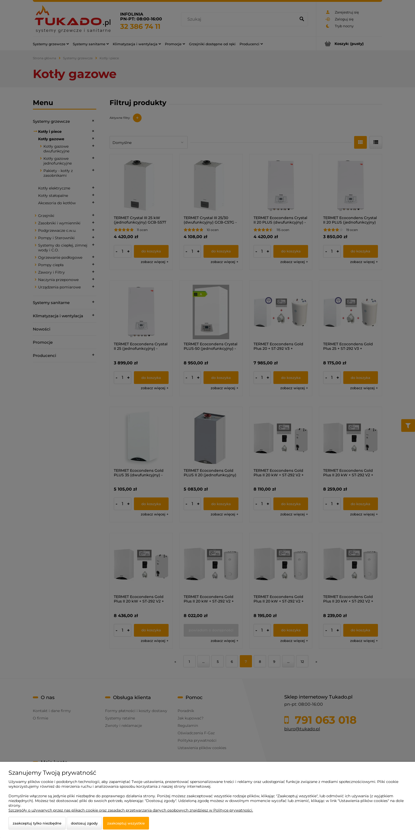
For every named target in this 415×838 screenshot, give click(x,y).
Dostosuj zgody (84, 823)
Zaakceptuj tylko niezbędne (37, 823)
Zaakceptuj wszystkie (126, 823)
